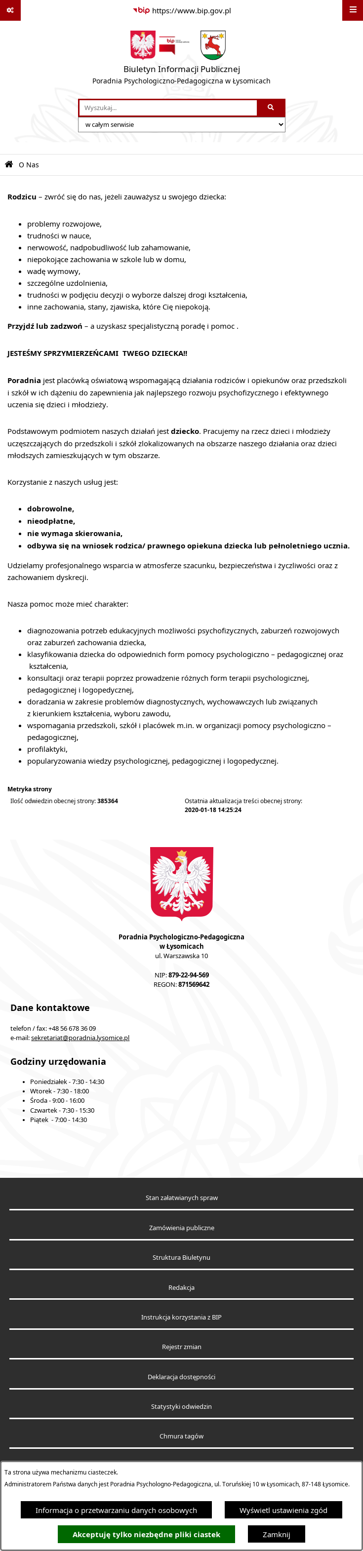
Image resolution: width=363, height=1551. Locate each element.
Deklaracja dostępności (181, 1377)
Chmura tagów (181, 1436)
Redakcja (181, 1287)
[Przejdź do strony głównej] (181, 60)
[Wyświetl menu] (352, 10)
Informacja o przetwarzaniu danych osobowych (116, 1510)
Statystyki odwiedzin (181, 1406)
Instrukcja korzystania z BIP (181, 1317)
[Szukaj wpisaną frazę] (271, 108)
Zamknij (276, 1534)
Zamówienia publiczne (181, 1228)
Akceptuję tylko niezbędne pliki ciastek (146, 1534)
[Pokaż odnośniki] (10, 10)
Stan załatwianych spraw (182, 1198)
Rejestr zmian (182, 1347)
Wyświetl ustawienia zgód (283, 1510)
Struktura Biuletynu (181, 1257)
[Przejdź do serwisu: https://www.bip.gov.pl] (182, 10)
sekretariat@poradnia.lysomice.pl (80, 1038)
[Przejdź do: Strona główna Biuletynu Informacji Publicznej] (8, 164)
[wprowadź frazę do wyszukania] (168, 108)
